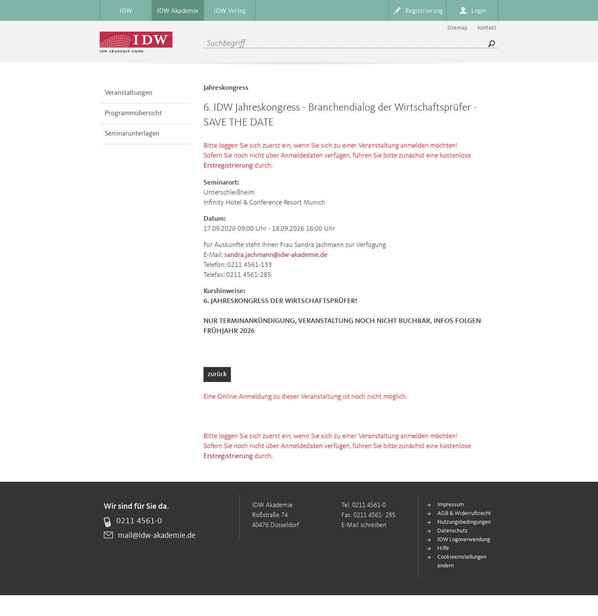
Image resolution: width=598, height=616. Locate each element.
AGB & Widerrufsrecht (464, 513)
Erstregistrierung (228, 165)
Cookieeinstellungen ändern (461, 561)
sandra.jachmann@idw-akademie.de (275, 255)
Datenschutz (452, 531)
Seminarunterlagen (132, 133)
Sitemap (457, 28)
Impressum (450, 505)
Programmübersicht (133, 113)
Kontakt (487, 28)
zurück (217, 374)
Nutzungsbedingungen (464, 522)
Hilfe (443, 548)
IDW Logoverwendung (463, 539)
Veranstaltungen (128, 92)
